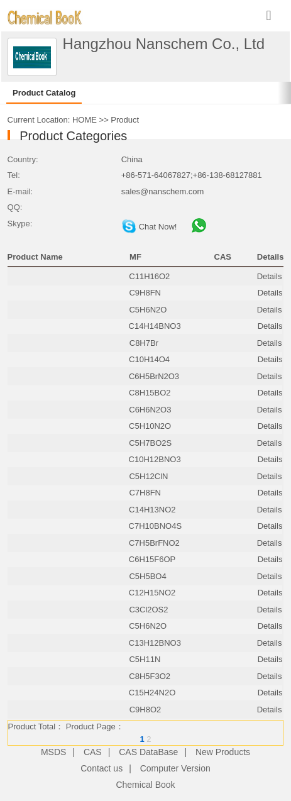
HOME (84, 119)
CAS (93, 752)
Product (125, 119)
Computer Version (175, 768)
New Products (222, 752)
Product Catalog (44, 92)
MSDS (53, 752)
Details (269, 276)
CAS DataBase (148, 752)
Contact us (101, 768)
